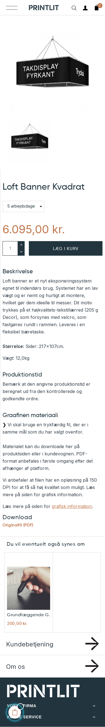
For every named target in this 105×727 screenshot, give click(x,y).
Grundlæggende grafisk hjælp (29, 615)
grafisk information (72, 506)
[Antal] (10, 248)
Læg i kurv (65, 249)
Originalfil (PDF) (18, 525)
